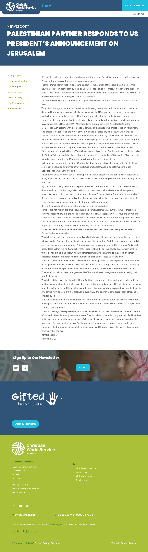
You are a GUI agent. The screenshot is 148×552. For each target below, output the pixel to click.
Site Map (55, 543)
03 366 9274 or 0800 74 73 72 (75, 515)
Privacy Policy (42, 543)
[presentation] (51, 367)
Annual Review (15, 108)
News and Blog (15, 97)
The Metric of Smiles (17, 80)
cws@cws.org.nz (25, 515)
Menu (138, 14)
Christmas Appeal (16, 102)
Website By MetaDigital (123, 543)
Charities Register (55, 524)
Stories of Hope (15, 91)
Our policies (24, 531)
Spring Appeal (14, 75)
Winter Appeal (14, 86)
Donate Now (134, 5)
